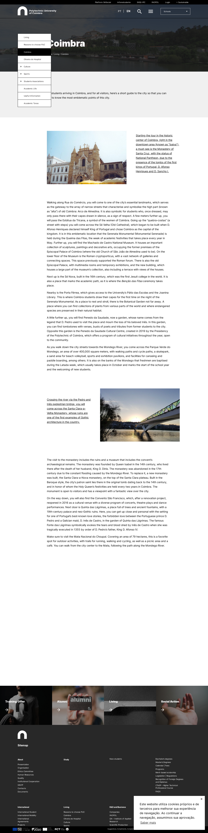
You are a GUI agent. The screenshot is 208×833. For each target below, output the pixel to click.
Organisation (23, 768)
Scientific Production (119, 825)
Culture (27, 66)
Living (26, 37)
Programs (160, 769)
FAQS (158, 791)
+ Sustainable (182, 2)
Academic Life (30, 88)
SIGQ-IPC (141, 2)
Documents (23, 792)
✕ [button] (201, 799)
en (128, 11)
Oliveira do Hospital (32, 59)
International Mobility (27, 815)
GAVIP (20, 785)
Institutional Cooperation (28, 781)
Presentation (23, 764)
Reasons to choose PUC (34, 44)
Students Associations (34, 81)
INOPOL (155, 2)
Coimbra (27, 52)
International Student (27, 812)
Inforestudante (124, 2)
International (23, 807)
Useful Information (32, 96)
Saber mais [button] (148, 822)
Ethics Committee (25, 771)
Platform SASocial (103, 2)
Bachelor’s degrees (164, 759)
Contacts (22, 788)
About (20, 759)
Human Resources (26, 775)
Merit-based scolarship (166, 772)
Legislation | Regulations (166, 776)
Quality (21, 778)
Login (167, 2)
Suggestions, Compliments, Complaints (121, 829)
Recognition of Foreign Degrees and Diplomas (169, 780)
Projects (21, 825)
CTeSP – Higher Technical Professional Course (167, 786)
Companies (114, 812)
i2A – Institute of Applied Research (120, 820)
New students (116, 759)
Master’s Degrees (163, 762)
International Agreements (23, 820)
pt (119, 11)
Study (66, 759)
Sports (27, 74)
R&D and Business (118, 807)
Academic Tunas (31, 103)
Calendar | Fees (162, 765)
